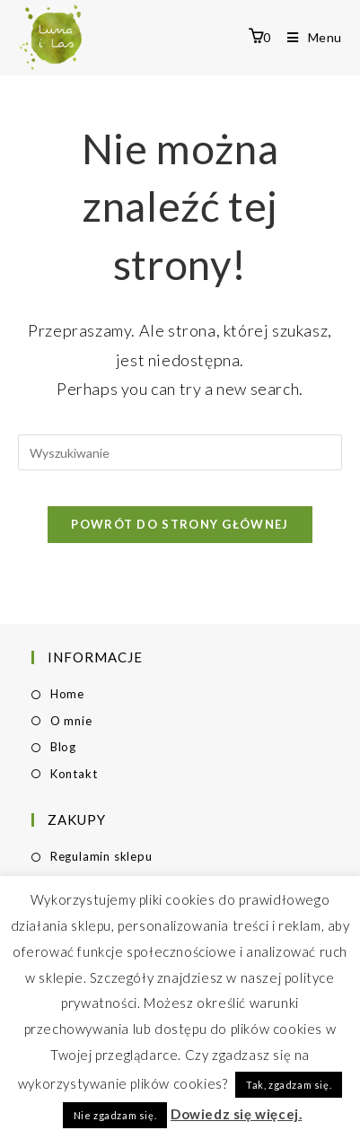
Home (67, 694)
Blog (63, 747)
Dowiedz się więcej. (236, 1114)
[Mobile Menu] (308, 37)
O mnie (71, 721)
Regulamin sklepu (101, 856)
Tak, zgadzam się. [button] (288, 1085)
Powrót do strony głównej (179, 524)
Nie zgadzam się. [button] (115, 1115)
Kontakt (74, 774)
